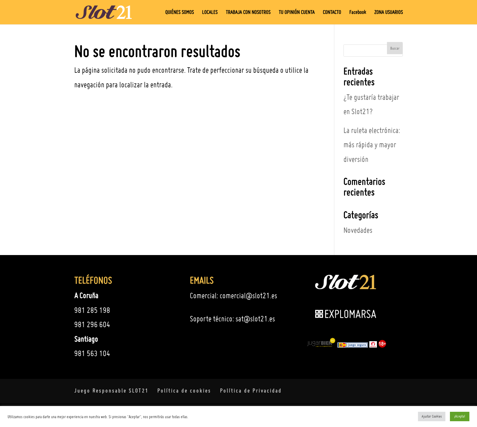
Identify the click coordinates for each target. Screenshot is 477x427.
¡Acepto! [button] (459, 416)
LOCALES (210, 12)
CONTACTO (332, 12)
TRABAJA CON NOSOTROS (248, 12)
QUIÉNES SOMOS (179, 12)
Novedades (357, 230)
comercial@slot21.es (248, 295)
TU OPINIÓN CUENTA (297, 12)
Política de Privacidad (251, 390)
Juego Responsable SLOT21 (111, 390)
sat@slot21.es (255, 318)
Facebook (357, 12)
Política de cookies (184, 390)
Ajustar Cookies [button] (432, 416)
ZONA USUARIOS (388, 12)
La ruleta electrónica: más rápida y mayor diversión (371, 145)
